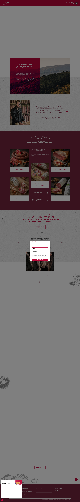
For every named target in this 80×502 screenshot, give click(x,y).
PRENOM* (35, 251)
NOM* (34, 248)
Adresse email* (35, 245)
